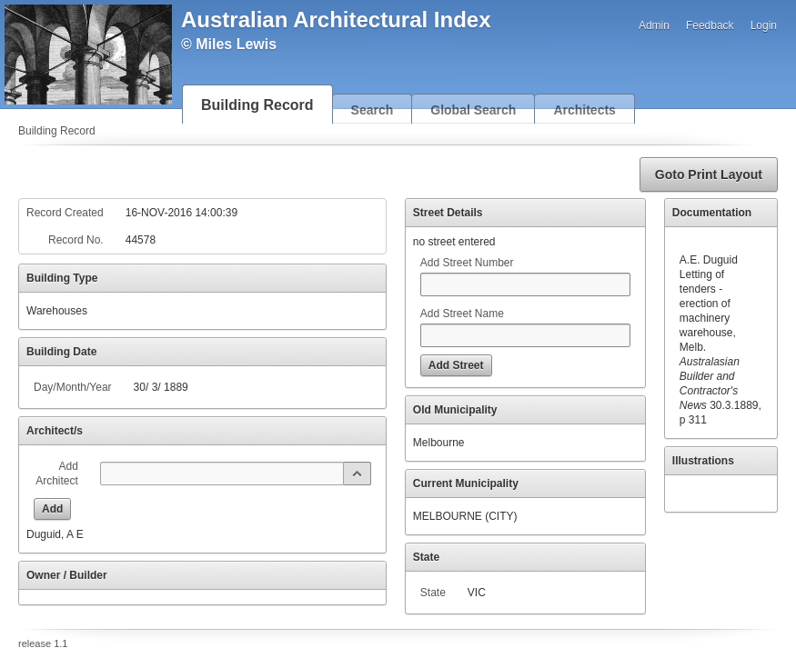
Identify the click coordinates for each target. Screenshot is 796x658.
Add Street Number (467, 262)
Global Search (473, 110)
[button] (709, 174)
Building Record (257, 105)
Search (372, 110)
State (433, 592)
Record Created (65, 212)
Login (764, 25)
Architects (584, 110)
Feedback (710, 25)
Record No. (76, 240)
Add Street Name (462, 313)
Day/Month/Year (73, 387)
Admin (654, 25)
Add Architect (56, 473)
